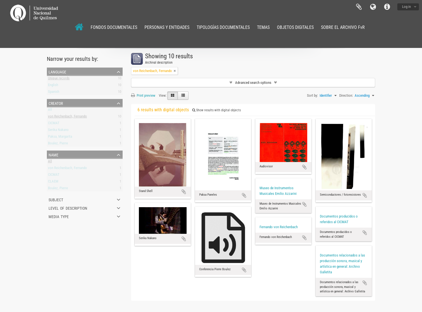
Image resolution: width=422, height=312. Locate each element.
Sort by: (312, 95)
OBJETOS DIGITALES (295, 27)
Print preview (143, 95)
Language (373, 7)
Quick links (387, 7)
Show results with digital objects (216, 110)
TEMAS (263, 27)
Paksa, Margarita (60, 137)
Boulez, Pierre (58, 144)
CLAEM (53, 182)
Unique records (59, 79)
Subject (56, 199)
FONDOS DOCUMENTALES (114, 27)
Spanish (53, 93)
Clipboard (359, 7)
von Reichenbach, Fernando (67, 117)
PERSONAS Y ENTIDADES (167, 27)
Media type (59, 216)
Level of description (68, 207)
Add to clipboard (184, 192)
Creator (56, 103)
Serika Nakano (58, 131)
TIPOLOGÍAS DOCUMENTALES (223, 27)
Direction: (346, 95)
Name (53, 154)
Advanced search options (253, 82)
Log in (406, 6)
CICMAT (53, 124)
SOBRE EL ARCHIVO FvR (343, 27)
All (50, 110)
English (53, 86)
